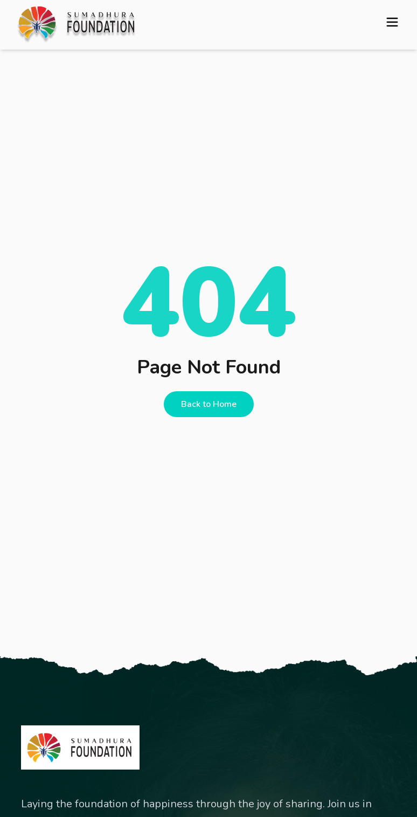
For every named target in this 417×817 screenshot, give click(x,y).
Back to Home (209, 404)
